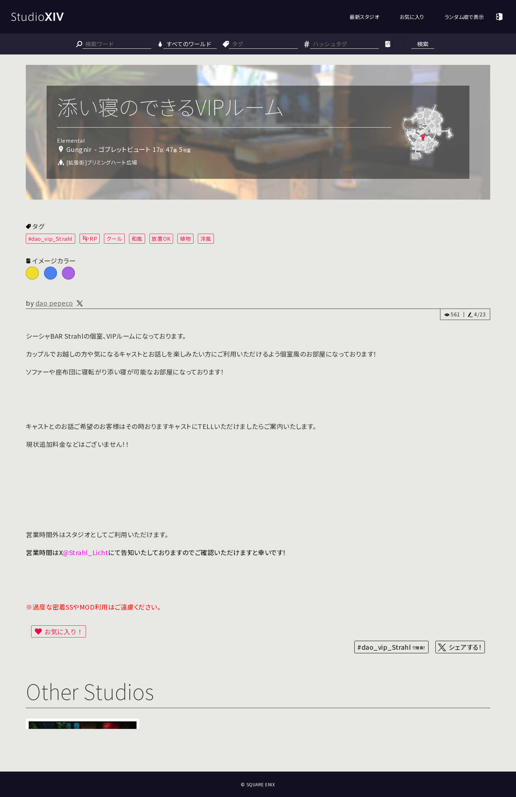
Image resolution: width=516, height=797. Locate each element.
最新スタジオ (364, 16)
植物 (185, 238)
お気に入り (412, 16)
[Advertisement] (258, 745)
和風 (137, 238)
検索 (423, 43)
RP (93, 238)
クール (114, 238)
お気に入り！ (63, 631)
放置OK (161, 238)
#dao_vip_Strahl (50, 238)
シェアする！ (465, 647)
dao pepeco (54, 302)
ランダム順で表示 (464, 16)
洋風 (205, 238)
